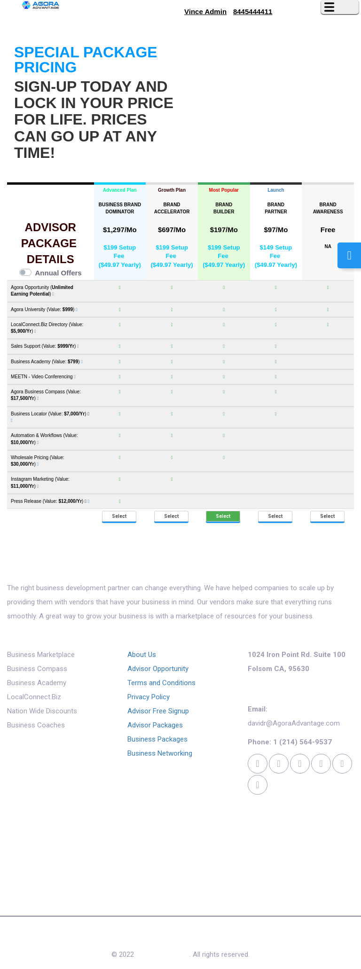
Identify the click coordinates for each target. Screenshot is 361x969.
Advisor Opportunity (157, 668)
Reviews (93, 938)
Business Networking (159, 753)
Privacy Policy (148, 697)
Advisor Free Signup (158, 711)
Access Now (181, 938)
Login (292, 938)
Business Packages (157, 739)
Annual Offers (58, 273)
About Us (141, 654)
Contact (224, 938)
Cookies (260, 938)
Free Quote (134, 938)
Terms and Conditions (161, 683)
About (60, 938)
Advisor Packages (155, 725)
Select (119, 516)
